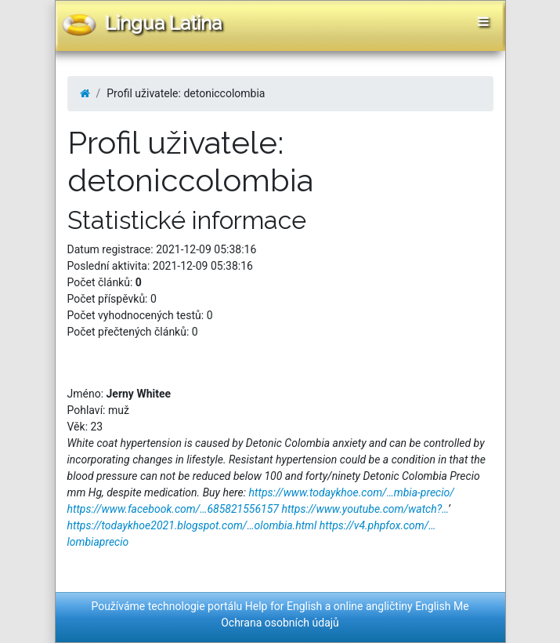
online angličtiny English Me (401, 606)
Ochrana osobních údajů (280, 622)
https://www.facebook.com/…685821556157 (173, 509)
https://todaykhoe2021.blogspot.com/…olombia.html (192, 525)
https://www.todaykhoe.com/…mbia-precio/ (351, 492)
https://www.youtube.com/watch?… (364, 509)
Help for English (284, 606)
